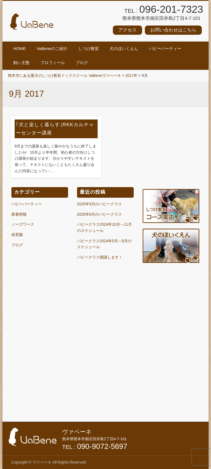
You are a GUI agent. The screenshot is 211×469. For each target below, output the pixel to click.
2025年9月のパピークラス (99, 204)
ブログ (82, 62)
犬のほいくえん (124, 48)
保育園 (17, 234)
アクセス (127, 30)
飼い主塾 (21, 62)
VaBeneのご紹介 (52, 48)
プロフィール (52, 62)
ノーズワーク (22, 224)
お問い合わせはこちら (173, 30)
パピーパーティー (165, 48)
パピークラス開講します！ (100, 257)
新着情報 (19, 214)
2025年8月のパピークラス (99, 214)
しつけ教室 (88, 48)
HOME (19, 48)
